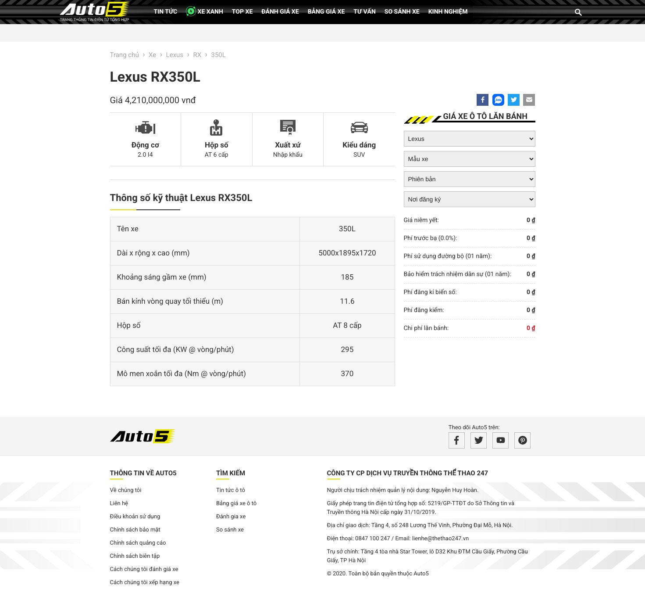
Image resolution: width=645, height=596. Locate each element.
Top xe (242, 11)
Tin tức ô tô (230, 490)
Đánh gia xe (231, 516)
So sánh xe (402, 11)
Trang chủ (124, 55)
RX (197, 55)
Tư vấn (364, 11)
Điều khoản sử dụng (135, 516)
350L (218, 55)
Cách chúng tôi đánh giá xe (144, 569)
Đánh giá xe (280, 11)
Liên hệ (119, 503)
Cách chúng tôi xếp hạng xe (145, 582)
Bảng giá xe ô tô (236, 503)
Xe (152, 55)
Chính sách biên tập (135, 556)
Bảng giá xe (326, 11)
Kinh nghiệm (448, 11)
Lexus (175, 55)
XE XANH (204, 11)
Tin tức (166, 11)
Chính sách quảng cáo (138, 543)
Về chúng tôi (126, 490)
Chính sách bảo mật (135, 530)
